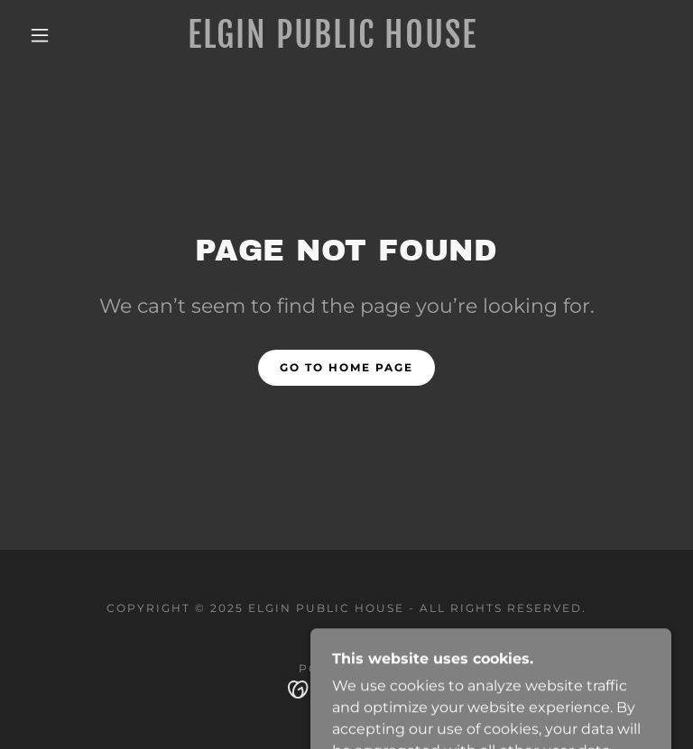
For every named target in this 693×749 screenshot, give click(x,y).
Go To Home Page (346, 367)
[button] (40, 35)
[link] (332, 42)
